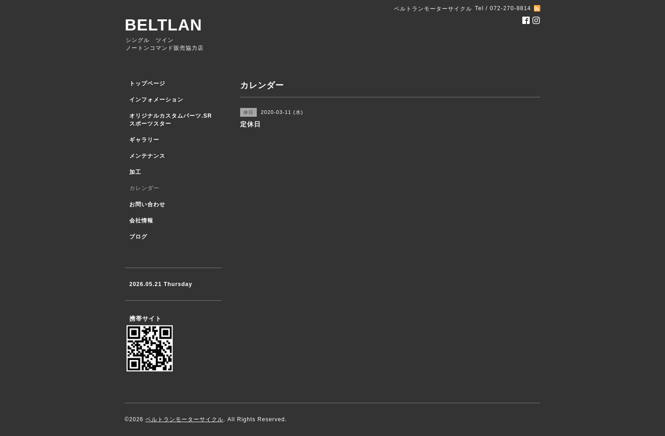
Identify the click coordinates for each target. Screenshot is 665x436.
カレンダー (144, 188)
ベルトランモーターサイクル (184, 419)
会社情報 (141, 220)
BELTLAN (163, 25)
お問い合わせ (147, 204)
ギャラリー (144, 140)
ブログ (138, 236)
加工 (135, 172)
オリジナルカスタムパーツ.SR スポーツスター (170, 120)
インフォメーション (156, 99)
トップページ (147, 83)
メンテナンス (147, 156)
